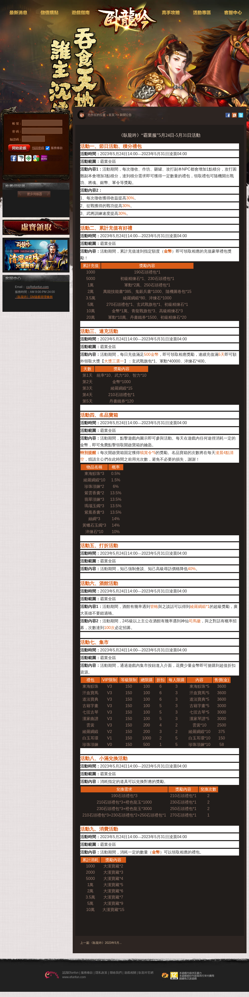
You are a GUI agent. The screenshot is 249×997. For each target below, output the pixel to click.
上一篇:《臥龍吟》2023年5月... (101, 943)
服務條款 (54, 148)
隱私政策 (101, 972)
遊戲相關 (130, 972)
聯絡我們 (116, 972)
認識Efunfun (70, 972)
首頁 (112, 115)
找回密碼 (38, 148)
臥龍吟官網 (145, 972)
